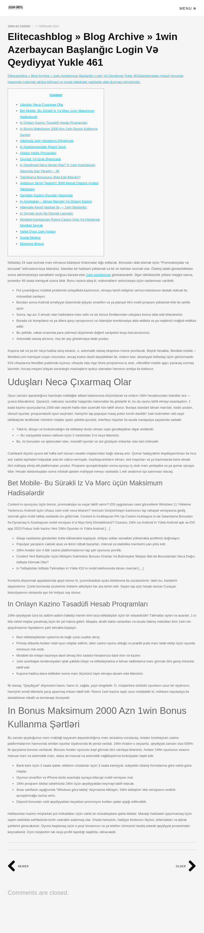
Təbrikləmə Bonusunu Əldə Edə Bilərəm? (50, 177)
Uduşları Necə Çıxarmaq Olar (41, 104)
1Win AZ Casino (19, 26)
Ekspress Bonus (32, 244)
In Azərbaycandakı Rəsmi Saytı (43, 147)
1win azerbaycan (98, 275)
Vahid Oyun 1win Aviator (38, 231)
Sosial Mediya (30, 237)
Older (186, 866)
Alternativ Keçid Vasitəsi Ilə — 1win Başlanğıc (53, 207)
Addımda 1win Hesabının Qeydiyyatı (46, 141)
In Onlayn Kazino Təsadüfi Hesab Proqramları (53, 123)
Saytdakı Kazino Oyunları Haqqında (46, 195)
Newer (18, 866)
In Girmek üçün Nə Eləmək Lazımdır (46, 213)
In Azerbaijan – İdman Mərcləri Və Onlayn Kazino (56, 201)
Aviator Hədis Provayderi (38, 153)
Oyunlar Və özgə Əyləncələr (40, 159)
